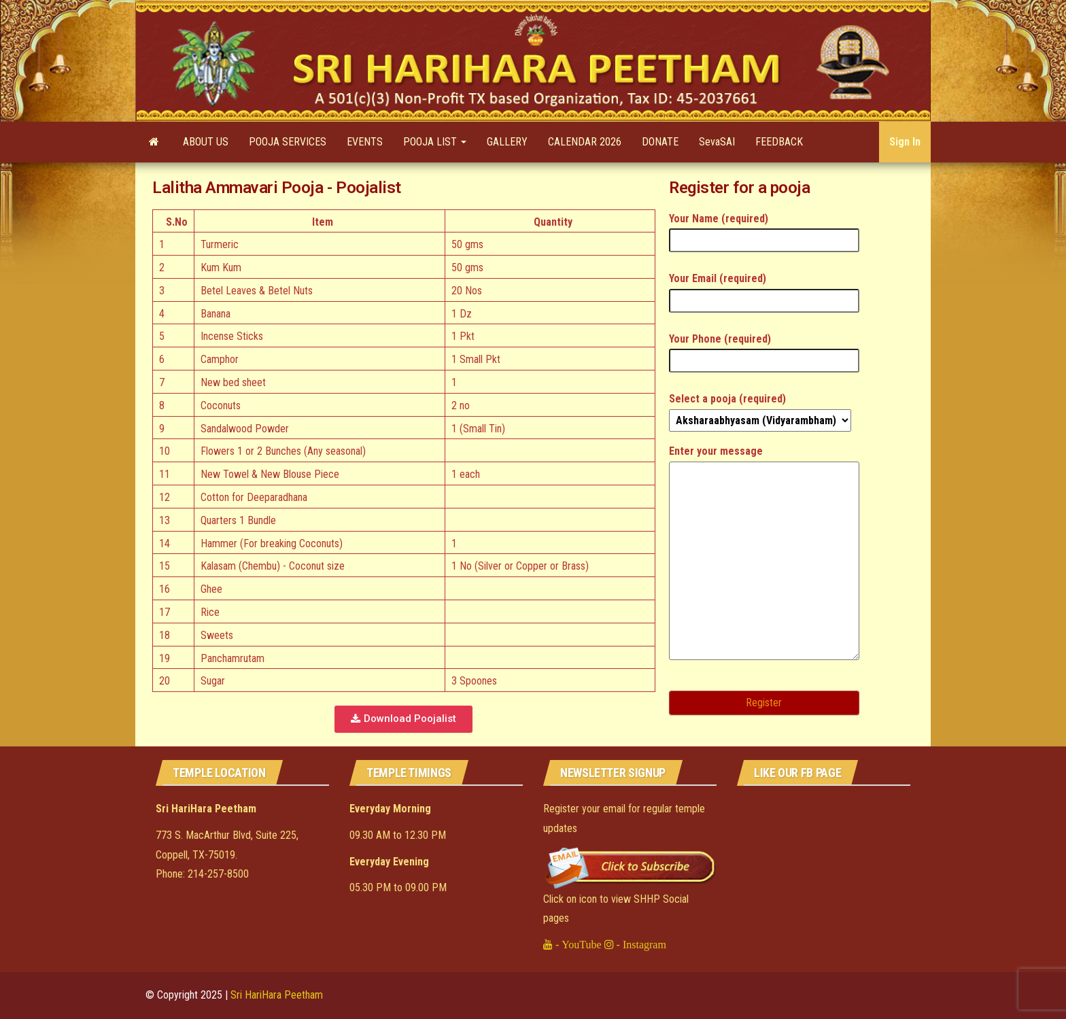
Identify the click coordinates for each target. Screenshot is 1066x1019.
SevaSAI (717, 141)
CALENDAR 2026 (584, 141)
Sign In (905, 141)
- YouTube (577, 944)
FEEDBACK (779, 141)
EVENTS (365, 141)
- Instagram (640, 944)
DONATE (660, 141)
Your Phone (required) (764, 349)
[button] (403, 719)
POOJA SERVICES (287, 141)
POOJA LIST (434, 141)
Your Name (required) (764, 229)
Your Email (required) (764, 289)
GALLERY (507, 141)
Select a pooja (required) (760, 409)
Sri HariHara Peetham (276, 994)
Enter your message (764, 557)
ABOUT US (205, 141)
